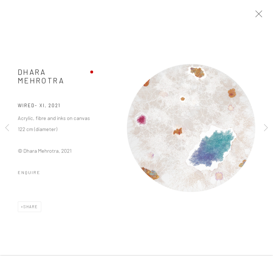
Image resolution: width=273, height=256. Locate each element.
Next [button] (266, 128)
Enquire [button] (29, 173)
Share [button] (30, 207)
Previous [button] (7, 128)
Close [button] (257, 16)
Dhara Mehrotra (41, 77)
